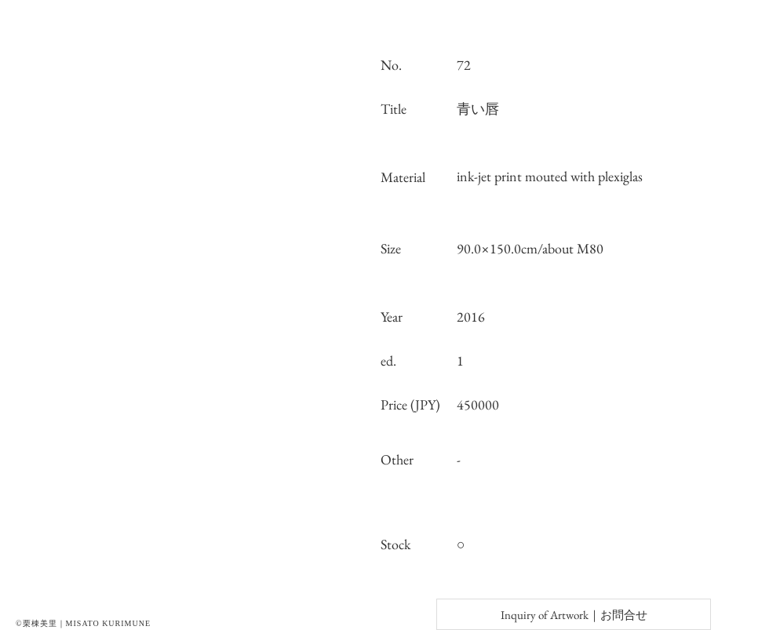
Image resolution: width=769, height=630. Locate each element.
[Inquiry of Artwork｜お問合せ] (573, 614)
